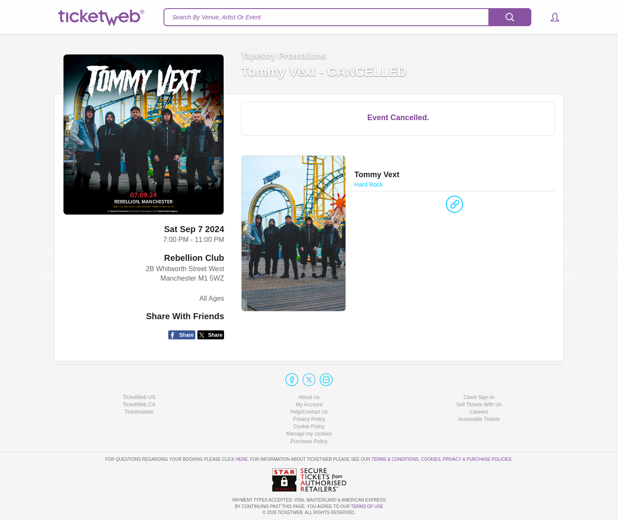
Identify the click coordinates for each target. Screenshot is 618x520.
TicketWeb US (139, 397)
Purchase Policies (489, 459)
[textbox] (347, 17)
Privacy (452, 459)
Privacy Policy (309, 419)
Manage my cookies (309, 434)
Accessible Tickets (479, 419)
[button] (550, 17)
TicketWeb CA (139, 405)
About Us (308, 397)
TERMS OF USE (367, 506)
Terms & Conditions (394, 459)
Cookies (431, 459)
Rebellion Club (194, 258)
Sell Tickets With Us (479, 405)
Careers (479, 412)
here (242, 459)
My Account (309, 405)
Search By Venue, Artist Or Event (216, 17)
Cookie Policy (309, 426)
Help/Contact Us (308, 412)
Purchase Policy (309, 441)
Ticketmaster (139, 412)
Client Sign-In (479, 397)
